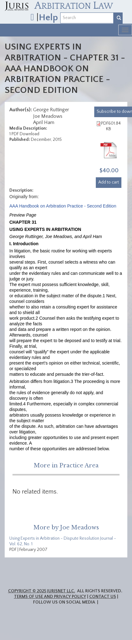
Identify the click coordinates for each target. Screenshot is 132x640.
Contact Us (102, 596)
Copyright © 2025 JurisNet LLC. (41, 591)
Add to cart (108, 182)
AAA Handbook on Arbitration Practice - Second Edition (62, 205)
